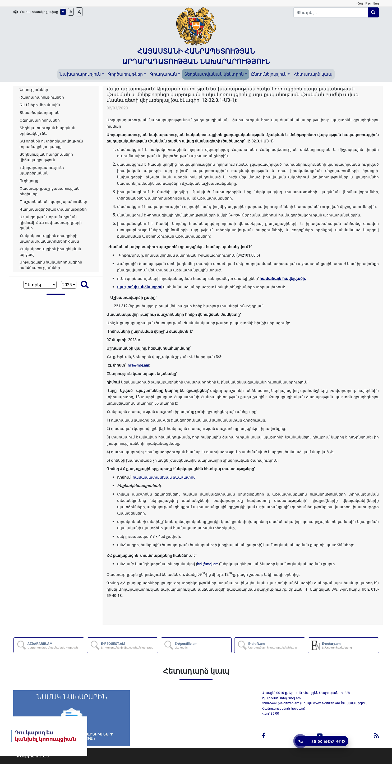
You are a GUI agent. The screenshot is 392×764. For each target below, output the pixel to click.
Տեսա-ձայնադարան (39, 112)
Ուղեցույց (29, 181)
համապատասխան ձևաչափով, (164, 477)
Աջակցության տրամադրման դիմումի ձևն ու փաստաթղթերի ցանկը (51, 222)
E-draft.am (272, 645)
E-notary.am (337, 645)
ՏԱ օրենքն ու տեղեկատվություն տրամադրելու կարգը (51, 144)
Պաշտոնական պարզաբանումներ (53, 202)
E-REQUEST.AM (127, 645)
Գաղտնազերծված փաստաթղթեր (53, 209)
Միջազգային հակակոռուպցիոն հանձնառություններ (51, 265)
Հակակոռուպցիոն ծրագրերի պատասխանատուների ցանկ (49, 238)
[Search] (330, 12)
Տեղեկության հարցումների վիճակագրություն (46, 157)
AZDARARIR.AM (52, 645)
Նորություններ (34, 89)
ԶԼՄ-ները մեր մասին (40, 105)
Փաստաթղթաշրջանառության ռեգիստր (50, 191)
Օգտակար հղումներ (40, 120)
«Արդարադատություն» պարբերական (42, 170)
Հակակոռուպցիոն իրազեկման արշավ (50, 252)
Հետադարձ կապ (313, 74)
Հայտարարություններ (42, 97)
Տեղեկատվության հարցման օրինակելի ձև (47, 131)
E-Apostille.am (186, 645)
